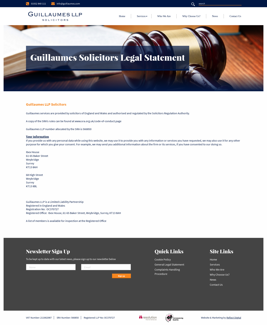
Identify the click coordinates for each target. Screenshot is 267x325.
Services (141, 16)
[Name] (51, 267)
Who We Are (164, 16)
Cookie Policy (163, 259)
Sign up (121, 276)
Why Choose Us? (191, 16)
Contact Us (235, 16)
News (215, 16)
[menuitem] (122, 16)
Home (122, 16)
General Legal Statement (169, 264)
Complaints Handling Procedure (167, 272)
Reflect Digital (233, 317)
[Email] (106, 267)
